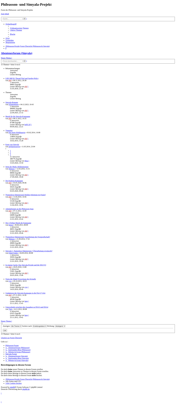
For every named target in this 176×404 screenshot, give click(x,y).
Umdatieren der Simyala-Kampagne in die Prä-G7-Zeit (25, 293)
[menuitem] (19, 28)
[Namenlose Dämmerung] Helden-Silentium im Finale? (25, 195)
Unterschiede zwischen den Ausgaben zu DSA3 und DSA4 (26, 307)
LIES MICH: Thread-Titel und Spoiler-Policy (22, 78)
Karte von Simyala (12, 144)
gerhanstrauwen (14, 147)
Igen (26, 301)
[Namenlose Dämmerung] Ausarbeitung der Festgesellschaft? (27, 237)
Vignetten (8, 130)
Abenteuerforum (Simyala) (16, 53)
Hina (26, 161)
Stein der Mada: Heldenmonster (17, 167)
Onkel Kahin (13, 253)
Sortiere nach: (34, 326)
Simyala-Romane (11, 102)
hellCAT (27, 125)
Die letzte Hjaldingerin (17, 132)
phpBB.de (26, 389)
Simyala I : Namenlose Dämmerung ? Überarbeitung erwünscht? (28, 251)
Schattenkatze (14, 104)
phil (10, 80)
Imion (11, 225)
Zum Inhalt (5, 14)
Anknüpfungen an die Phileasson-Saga (19, 209)
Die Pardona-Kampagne (14, 181)
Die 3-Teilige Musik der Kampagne (18, 223)
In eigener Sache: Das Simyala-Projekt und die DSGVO (25, 265)
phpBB (12, 387)
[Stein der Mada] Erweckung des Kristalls (20, 279)
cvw (10, 281)
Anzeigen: (12, 326)
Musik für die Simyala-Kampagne (17, 116)
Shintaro (12, 169)
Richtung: (56, 326)
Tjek (10, 309)
